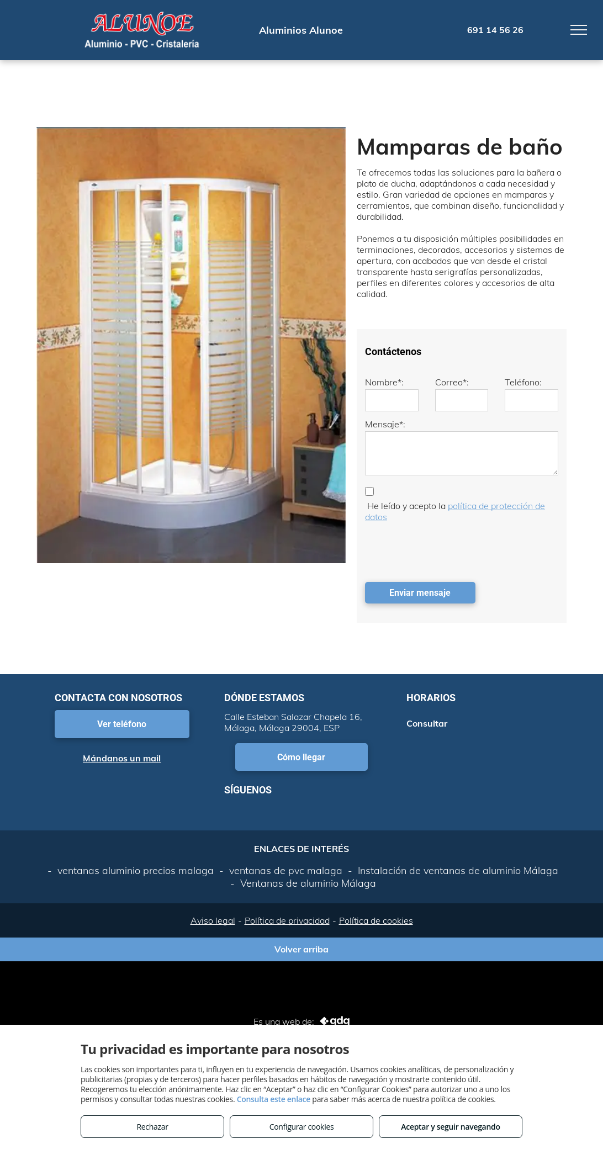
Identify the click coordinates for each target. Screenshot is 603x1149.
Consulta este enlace (273, 1099)
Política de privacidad (287, 920)
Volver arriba (301, 949)
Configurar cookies (301, 1126)
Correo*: (452, 382)
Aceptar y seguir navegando (450, 1126)
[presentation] (449, 549)
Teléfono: (523, 382)
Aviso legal (213, 920)
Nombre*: (384, 382)
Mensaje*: (385, 424)
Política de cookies (376, 920)
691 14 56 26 (495, 29)
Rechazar (152, 1126)
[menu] (578, 29)
